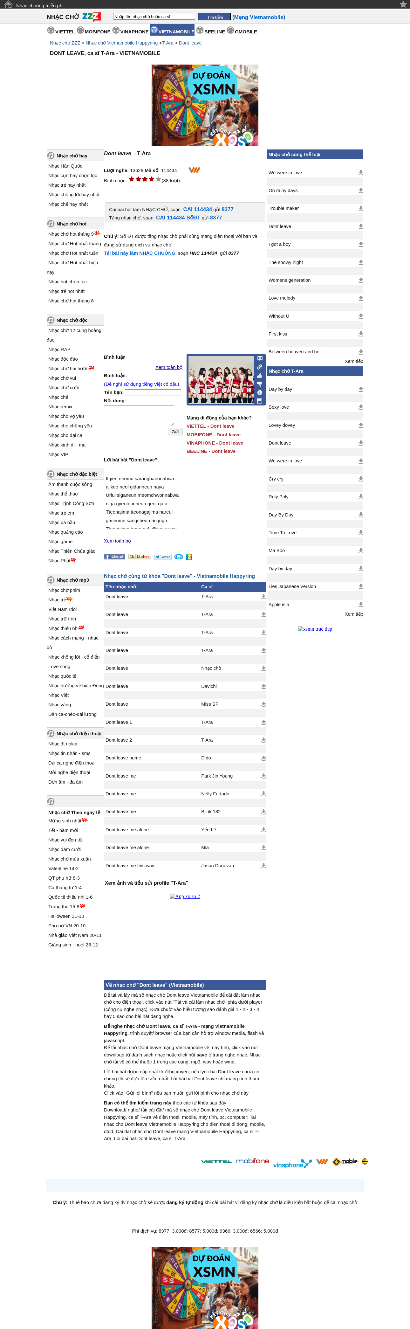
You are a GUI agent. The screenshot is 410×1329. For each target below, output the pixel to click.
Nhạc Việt (58, 695)
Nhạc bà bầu (61, 522)
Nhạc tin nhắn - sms (69, 753)
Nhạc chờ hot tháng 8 (71, 300)
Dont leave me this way (130, 865)
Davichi (209, 686)
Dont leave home (123, 757)
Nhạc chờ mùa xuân (69, 859)
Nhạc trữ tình (62, 618)
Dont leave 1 (119, 722)
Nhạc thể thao (63, 493)
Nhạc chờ (211, 668)
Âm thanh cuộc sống (70, 484)
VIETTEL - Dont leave (211, 426)
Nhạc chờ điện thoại (79, 733)
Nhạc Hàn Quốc (65, 166)
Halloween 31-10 (66, 916)
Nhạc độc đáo (63, 359)
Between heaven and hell (295, 351)
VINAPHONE (134, 31)
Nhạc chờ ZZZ (65, 42)
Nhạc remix (60, 406)
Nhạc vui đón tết (65, 839)
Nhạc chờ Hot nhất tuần (73, 253)
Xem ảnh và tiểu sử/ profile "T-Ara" (146, 883)
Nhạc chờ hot (72, 223)
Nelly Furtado (215, 793)
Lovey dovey (282, 425)
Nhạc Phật (59, 560)
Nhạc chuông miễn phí (40, 5)
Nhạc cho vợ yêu (66, 416)
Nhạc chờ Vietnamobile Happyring (121, 42)
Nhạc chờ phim (64, 590)
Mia (205, 847)
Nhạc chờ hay (72, 155)
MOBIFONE (98, 31)
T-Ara (168, 42)
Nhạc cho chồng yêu (70, 425)
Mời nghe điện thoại (69, 772)
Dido (206, 757)
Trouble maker (284, 208)
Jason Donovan (217, 865)
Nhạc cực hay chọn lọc (72, 175)
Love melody (282, 298)
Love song (59, 666)
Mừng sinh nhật (64, 820)
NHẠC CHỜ (63, 17)
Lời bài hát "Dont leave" (130, 459)
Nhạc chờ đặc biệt (77, 474)
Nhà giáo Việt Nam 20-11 (75, 935)
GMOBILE (246, 31)
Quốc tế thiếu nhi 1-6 (70, 897)
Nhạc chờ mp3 (73, 580)
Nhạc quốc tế (62, 676)
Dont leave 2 (119, 740)
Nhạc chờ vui (62, 378)
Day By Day (281, 514)
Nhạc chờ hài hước (68, 368)
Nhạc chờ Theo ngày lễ (74, 812)
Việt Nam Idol (62, 609)
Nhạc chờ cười (63, 387)
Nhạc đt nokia (62, 743)
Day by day (280, 389)
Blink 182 (211, 811)
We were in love (285, 172)
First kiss (278, 333)
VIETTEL (65, 31)
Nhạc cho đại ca (65, 435)
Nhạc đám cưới (64, 849)
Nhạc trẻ (57, 599)
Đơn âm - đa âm (65, 782)
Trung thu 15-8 (63, 906)
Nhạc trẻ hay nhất (66, 185)
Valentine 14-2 (63, 868)
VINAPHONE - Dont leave (215, 443)
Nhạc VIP (58, 454)
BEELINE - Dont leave (211, 451)
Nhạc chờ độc (72, 320)
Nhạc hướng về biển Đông (76, 685)
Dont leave (190, 42)
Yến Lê (208, 829)
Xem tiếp (354, 361)
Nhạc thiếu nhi (63, 628)
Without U (279, 316)
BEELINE (214, 31)
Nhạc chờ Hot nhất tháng (74, 243)
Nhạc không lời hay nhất (73, 194)
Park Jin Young (217, 776)
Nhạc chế (58, 397)
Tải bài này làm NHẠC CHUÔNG (139, 253)
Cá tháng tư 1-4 (65, 887)
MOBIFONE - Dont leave (214, 434)
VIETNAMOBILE (177, 31)
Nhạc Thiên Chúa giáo (72, 551)
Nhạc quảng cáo (65, 532)
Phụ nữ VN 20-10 (66, 925)
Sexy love (279, 407)
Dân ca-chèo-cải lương (72, 714)
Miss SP (209, 704)
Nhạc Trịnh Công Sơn (71, 503)
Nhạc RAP (59, 349)
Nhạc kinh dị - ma (66, 444)
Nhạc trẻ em (61, 513)
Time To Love (283, 532)
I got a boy (279, 244)
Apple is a (279, 604)
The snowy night (286, 262)
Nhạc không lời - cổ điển (74, 657)
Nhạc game (60, 541)
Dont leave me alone (127, 829)
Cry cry (276, 478)
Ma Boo (277, 550)
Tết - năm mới (63, 830)
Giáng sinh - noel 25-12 (73, 944)
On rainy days (283, 190)
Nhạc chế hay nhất (68, 204)
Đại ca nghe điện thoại (71, 762)
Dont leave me (121, 776)
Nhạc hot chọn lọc (67, 281)
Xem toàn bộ (168, 367)
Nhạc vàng (59, 704)
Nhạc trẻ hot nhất (66, 291)
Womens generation (290, 280)
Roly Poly (279, 496)
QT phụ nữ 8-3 (64, 878)
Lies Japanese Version (292, 586)
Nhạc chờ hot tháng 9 (71, 234)
